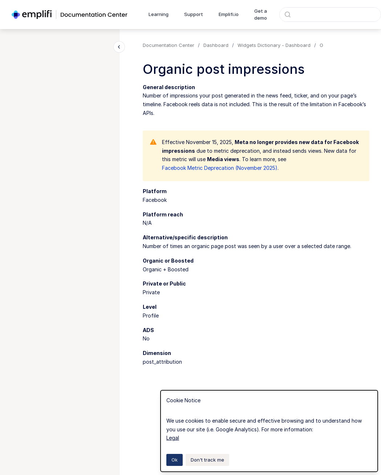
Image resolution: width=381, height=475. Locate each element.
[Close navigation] (119, 47)
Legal (172, 438)
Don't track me (207, 460)
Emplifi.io (229, 14)
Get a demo (260, 14)
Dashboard (215, 45)
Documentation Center (168, 45)
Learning (159, 14)
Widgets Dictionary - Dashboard (274, 45)
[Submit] (287, 14)
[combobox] (330, 14)
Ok (174, 460)
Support (193, 14)
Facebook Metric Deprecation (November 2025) (219, 168)
